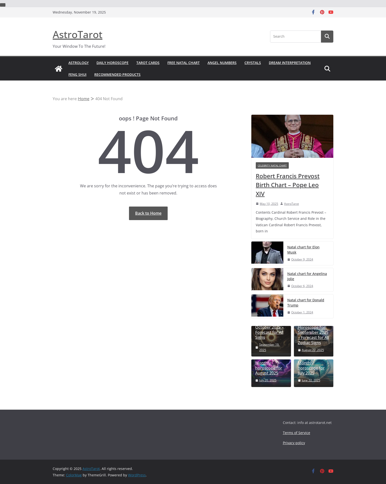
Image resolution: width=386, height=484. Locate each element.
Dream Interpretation (290, 62)
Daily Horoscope (112, 62)
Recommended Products (117, 74)
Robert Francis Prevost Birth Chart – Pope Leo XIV (288, 185)
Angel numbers (222, 62)
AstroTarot (77, 34)
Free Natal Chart (183, 62)
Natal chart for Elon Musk (303, 250)
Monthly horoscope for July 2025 (311, 368)
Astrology (78, 62)
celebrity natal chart (272, 165)
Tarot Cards (148, 62)
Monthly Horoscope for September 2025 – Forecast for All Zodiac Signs (313, 332)
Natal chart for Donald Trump (305, 302)
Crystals (252, 62)
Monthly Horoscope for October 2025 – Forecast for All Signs (269, 327)
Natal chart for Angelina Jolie (307, 276)
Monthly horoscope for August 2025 (268, 368)
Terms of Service (296, 432)
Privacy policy (294, 442)
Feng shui (77, 74)
